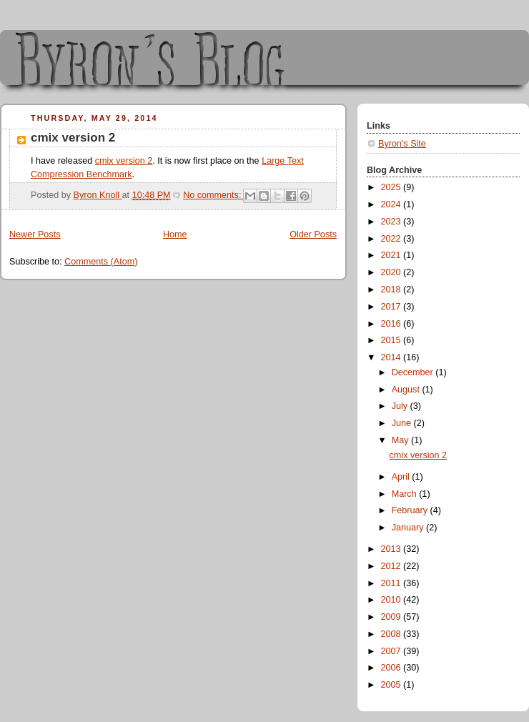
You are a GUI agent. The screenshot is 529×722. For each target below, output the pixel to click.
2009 (392, 617)
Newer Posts (34, 234)
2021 (392, 255)
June (403, 423)
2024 (392, 204)
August (407, 390)
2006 (392, 668)
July (401, 406)
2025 (392, 187)
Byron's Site (402, 144)
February (411, 510)
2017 (392, 307)
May (401, 440)
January (409, 528)
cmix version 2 (73, 137)
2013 (392, 549)
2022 (392, 239)
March (406, 494)
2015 (392, 340)
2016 (392, 324)
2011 (392, 583)
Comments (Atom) (100, 262)
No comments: (213, 195)
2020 (392, 272)
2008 (392, 634)
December (414, 372)
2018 (392, 290)
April (402, 477)
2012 (392, 566)
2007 (392, 651)
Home (175, 234)
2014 (392, 357)
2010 (392, 600)
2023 (392, 222)
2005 (392, 685)
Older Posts (313, 234)
